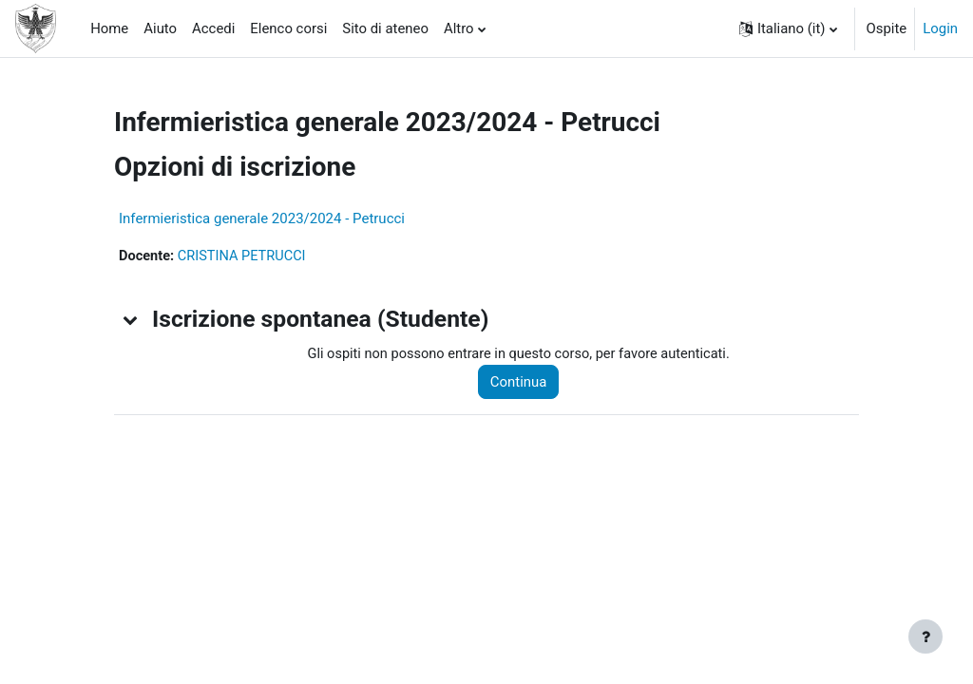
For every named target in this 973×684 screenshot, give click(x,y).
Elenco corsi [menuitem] (288, 28)
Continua (523, 382)
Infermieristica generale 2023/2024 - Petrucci (262, 218)
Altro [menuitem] (459, 28)
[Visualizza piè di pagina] (925, 636)
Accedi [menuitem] (213, 28)
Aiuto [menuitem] (160, 28)
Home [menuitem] (109, 28)
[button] (788, 28)
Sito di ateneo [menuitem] (385, 28)
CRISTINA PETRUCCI (244, 256)
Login (940, 28)
